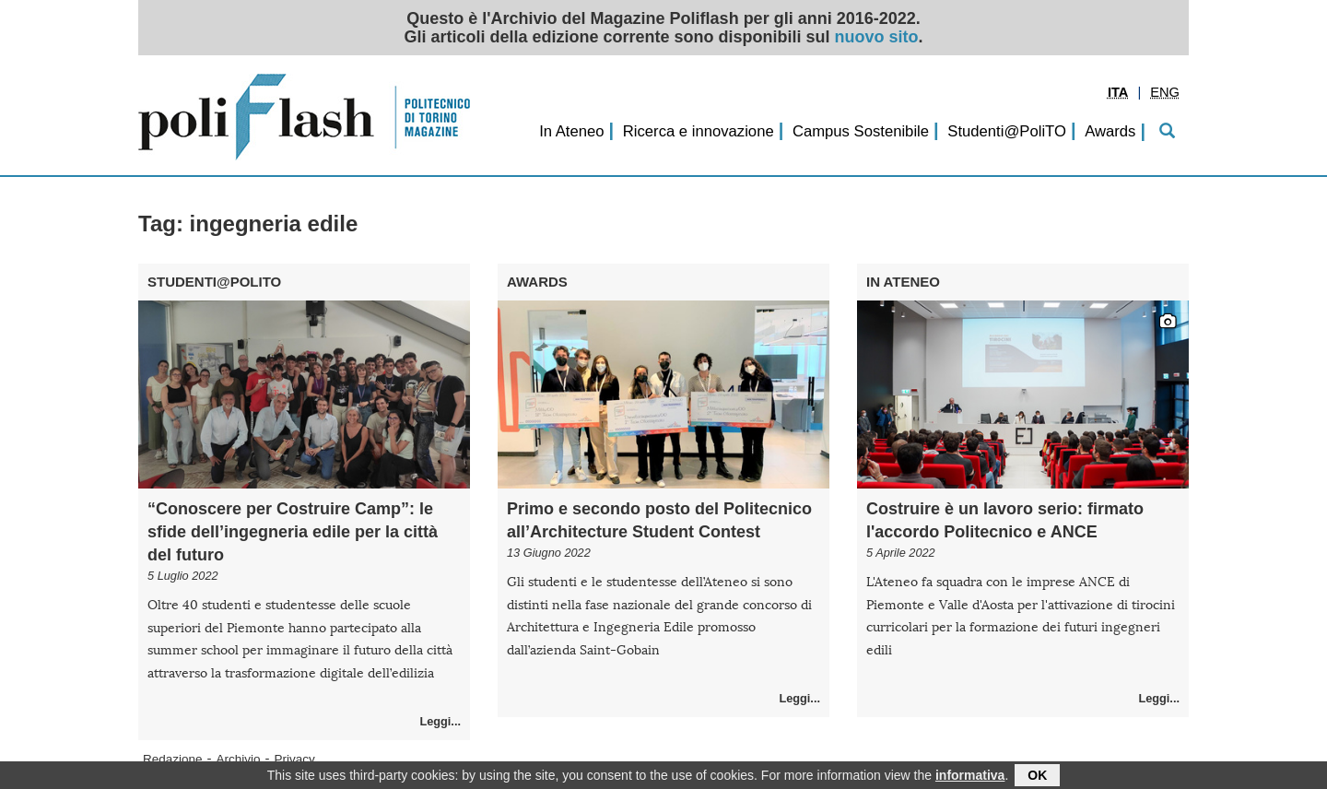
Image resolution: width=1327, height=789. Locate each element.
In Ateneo (571, 131)
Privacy (295, 759)
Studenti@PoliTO (1006, 131)
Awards (1110, 131)
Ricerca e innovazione (698, 131)
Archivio (239, 759)
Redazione (173, 759)
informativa (969, 777)
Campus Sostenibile (861, 131)
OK (1037, 777)
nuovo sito (877, 37)
